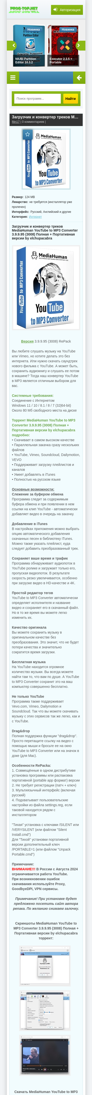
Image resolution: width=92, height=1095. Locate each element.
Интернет (35, 217)
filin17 (16, 122)
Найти (71, 99)
